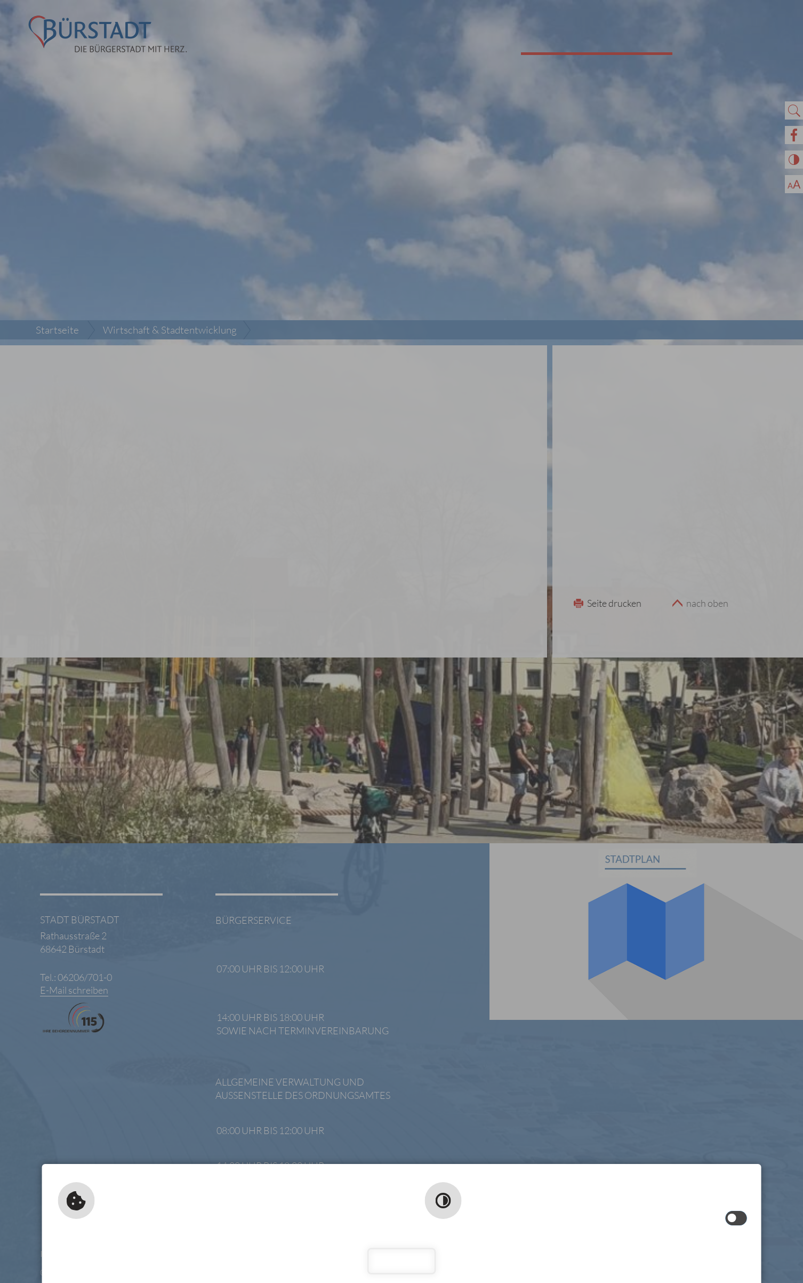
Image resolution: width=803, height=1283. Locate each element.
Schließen (402, 1261)
